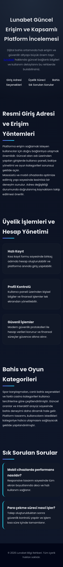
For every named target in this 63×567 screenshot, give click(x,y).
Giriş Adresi (14, 80)
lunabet (9, 60)
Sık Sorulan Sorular (41, 85)
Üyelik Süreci (37, 80)
